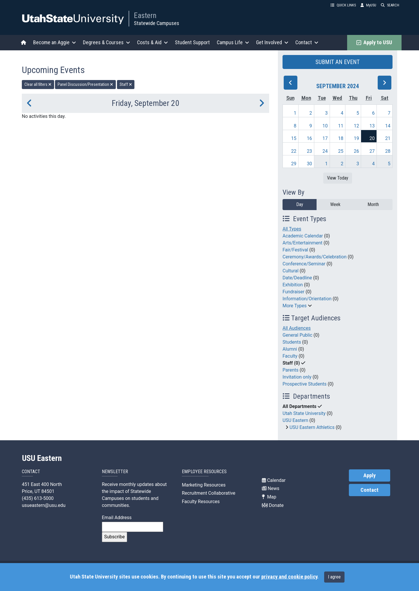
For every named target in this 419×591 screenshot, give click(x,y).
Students (292, 342)
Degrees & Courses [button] (106, 42)
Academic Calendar (303, 236)
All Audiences (297, 328)
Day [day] (299, 204)
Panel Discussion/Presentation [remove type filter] (85, 84)
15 (294, 138)
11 (340, 126)
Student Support (192, 42)
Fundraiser (293, 291)
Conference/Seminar (304, 264)
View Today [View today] (337, 178)
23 (309, 151)
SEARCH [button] (390, 5)
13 (372, 126)
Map (269, 497)
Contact (370, 490)
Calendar (273, 480)
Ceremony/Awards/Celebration (315, 257)
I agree (334, 577)
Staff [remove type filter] (126, 84)
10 (325, 126)
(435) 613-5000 (38, 498)
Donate (273, 505)
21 (387, 138)
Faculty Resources (201, 501)
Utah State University (304, 413)
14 (387, 126)
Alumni (290, 349)
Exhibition (293, 284)
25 (340, 151)
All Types (292, 229)
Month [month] (373, 204)
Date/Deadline (297, 278)
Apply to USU (374, 42)
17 (325, 138)
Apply (369, 475)
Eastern (145, 15)
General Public (297, 335)
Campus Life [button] (233, 42)
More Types (295, 305)
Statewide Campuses (156, 23)
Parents (291, 370)
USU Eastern (295, 420)
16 (309, 138)
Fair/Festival (295, 250)
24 (325, 151)
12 (356, 126)
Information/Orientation (307, 298)
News (270, 488)
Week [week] (335, 204)
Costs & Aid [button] (152, 42)
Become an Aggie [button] (54, 42)
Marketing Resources (204, 485)
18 (340, 138)
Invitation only (297, 377)
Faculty (290, 356)
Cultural (291, 271)
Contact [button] (306, 42)
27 (372, 151)
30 (309, 163)
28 (387, 151)
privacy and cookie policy (289, 577)
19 (356, 138)
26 (356, 151)
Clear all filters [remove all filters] (38, 84)
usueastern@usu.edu (43, 505)
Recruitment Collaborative (208, 493)
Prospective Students (304, 384)
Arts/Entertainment (302, 243)
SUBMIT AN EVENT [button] (337, 61)
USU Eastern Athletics (312, 427)
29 (294, 163)
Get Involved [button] (272, 42)
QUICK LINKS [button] (343, 5)
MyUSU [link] (368, 5)
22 (294, 151)
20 (372, 138)
